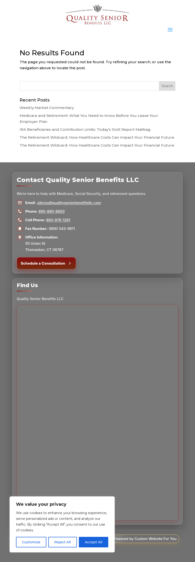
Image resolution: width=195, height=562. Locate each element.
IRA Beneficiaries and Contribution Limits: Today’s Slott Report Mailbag (85, 129)
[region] (62, 524)
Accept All (93, 542)
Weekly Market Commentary (47, 107)
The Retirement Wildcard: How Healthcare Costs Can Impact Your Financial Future (97, 137)
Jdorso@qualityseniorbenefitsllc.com (69, 202)
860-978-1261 (58, 220)
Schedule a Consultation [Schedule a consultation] (46, 263)
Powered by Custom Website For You (144, 538)
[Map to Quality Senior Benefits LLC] (97, 412)
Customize (31, 542)
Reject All (62, 542)
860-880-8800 (51, 211)
